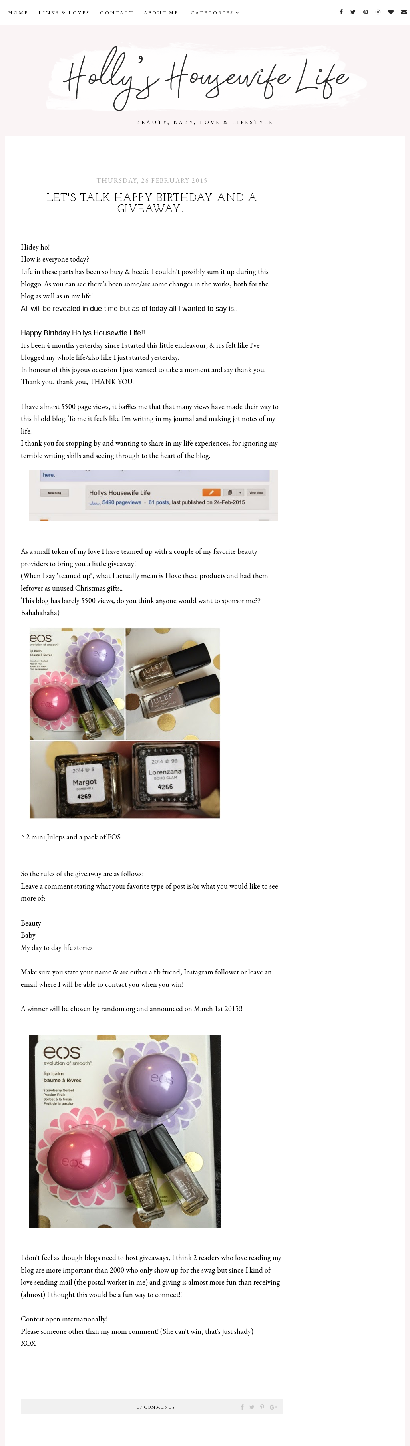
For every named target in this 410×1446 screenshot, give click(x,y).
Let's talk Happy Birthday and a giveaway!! (152, 204)
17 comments (156, 1407)
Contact (117, 13)
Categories (215, 13)
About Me (161, 13)
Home (18, 13)
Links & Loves (64, 13)
